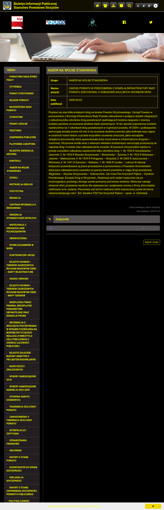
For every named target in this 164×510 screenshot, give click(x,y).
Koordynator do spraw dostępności (21, 469)
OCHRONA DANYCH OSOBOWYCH (17, 398)
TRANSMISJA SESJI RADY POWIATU (21, 408)
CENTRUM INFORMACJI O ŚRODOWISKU (21, 206)
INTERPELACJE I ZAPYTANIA (16, 432)
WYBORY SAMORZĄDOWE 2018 (21, 378)
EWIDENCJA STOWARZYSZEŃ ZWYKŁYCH (21, 216)
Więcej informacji (91, 506)
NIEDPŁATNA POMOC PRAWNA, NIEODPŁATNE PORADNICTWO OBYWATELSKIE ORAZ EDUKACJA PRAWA (19, 309)
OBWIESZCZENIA (16, 238)
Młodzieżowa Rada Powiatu (19, 109)
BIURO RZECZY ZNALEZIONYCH (15, 368)
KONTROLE (13, 161)
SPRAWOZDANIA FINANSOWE (16, 442)
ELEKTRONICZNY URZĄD (20, 255)
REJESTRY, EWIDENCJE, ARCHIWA (20, 152)
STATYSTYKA (14, 191)
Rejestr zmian (152, 242)
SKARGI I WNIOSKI (17, 278)
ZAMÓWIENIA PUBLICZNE (21, 137)
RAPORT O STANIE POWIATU (17, 459)
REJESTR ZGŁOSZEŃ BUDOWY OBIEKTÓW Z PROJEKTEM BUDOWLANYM (20, 356)
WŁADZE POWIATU (17, 100)
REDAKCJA (13, 198)
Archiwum (13, 450)
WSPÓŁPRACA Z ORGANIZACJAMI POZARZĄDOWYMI (16, 228)
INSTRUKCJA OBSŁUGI (19, 184)
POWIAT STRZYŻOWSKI (19, 93)
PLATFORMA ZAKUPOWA (20, 144)
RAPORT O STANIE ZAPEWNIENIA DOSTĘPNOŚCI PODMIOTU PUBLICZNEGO (21, 491)
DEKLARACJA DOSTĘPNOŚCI (14, 479)
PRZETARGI (13, 130)
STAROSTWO (14, 117)
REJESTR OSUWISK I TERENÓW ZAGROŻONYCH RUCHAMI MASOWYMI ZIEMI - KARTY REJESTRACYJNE (21, 267)
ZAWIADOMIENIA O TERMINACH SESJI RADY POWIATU (19, 420)
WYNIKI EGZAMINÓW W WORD (19, 247)
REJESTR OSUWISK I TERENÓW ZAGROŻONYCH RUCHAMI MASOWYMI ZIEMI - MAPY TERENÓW (21, 290)
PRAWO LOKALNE (16, 124)
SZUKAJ (12, 177)
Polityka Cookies (17, 501)
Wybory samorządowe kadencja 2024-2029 (21, 388)
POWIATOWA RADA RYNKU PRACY (21, 78)
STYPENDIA (13, 86)
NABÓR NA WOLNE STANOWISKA (18, 169)
